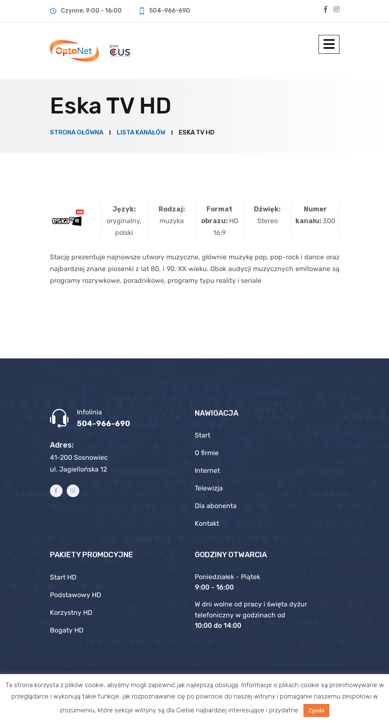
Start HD (63, 577)
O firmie (207, 453)
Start (202, 435)
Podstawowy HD (75, 595)
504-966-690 (103, 423)
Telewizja (209, 488)
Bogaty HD (67, 630)
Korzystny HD (71, 613)
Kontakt (207, 523)
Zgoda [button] (316, 710)
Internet (207, 470)
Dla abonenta (216, 506)
